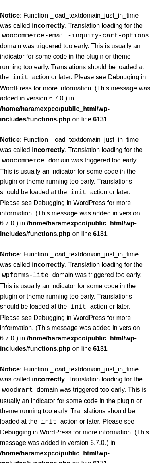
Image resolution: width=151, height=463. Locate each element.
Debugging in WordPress (69, 200)
